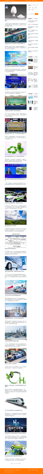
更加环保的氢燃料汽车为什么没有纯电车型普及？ (15, 156)
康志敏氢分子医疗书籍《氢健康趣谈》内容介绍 (36, 103)
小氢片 (30, 0)
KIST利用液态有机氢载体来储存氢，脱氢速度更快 (15, 66)
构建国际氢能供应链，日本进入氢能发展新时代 (14, 318)
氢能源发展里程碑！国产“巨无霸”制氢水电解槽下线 (15, 133)
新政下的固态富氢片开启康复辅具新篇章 (36, 86)
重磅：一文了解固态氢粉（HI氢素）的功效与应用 (33, 31)
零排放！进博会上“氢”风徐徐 (11, 363)
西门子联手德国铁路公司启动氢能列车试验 (13, 410)
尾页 (19, 463)
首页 (8, 2)
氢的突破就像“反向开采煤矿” (11, 225)
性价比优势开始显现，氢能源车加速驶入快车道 (14, 271)
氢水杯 (27, 0)
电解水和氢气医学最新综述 (36, 96)
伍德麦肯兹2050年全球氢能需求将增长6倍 (13, 456)
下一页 (17, 463)
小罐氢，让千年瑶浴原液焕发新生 (33, 24)
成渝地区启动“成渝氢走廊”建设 (11, 89)
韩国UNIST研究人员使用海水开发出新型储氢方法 (15, 43)
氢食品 (33, 0)
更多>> (36, 18)
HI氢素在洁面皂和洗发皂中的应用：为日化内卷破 (33, 21)
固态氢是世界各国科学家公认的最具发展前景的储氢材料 (15, 20)
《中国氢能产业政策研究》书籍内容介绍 (36, 108)
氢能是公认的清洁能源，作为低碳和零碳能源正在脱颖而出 (15, 386)
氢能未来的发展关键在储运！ (11, 248)
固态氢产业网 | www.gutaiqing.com (10, 0)
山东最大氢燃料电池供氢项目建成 (12, 340)
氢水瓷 (36, 0)
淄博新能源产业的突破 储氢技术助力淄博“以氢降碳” (15, 433)
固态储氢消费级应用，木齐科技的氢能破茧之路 (36, 74)
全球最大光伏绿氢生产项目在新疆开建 (12, 110)
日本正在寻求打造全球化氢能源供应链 (12, 295)
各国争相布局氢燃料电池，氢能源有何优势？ (14, 202)
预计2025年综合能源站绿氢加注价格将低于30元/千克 (15, 180)
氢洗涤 (33, 9)
